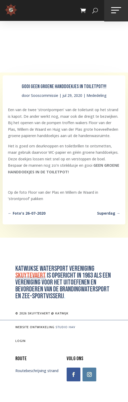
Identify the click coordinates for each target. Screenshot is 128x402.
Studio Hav (65, 327)
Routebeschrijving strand (36, 370)
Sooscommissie (44, 95)
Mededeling (96, 95)
